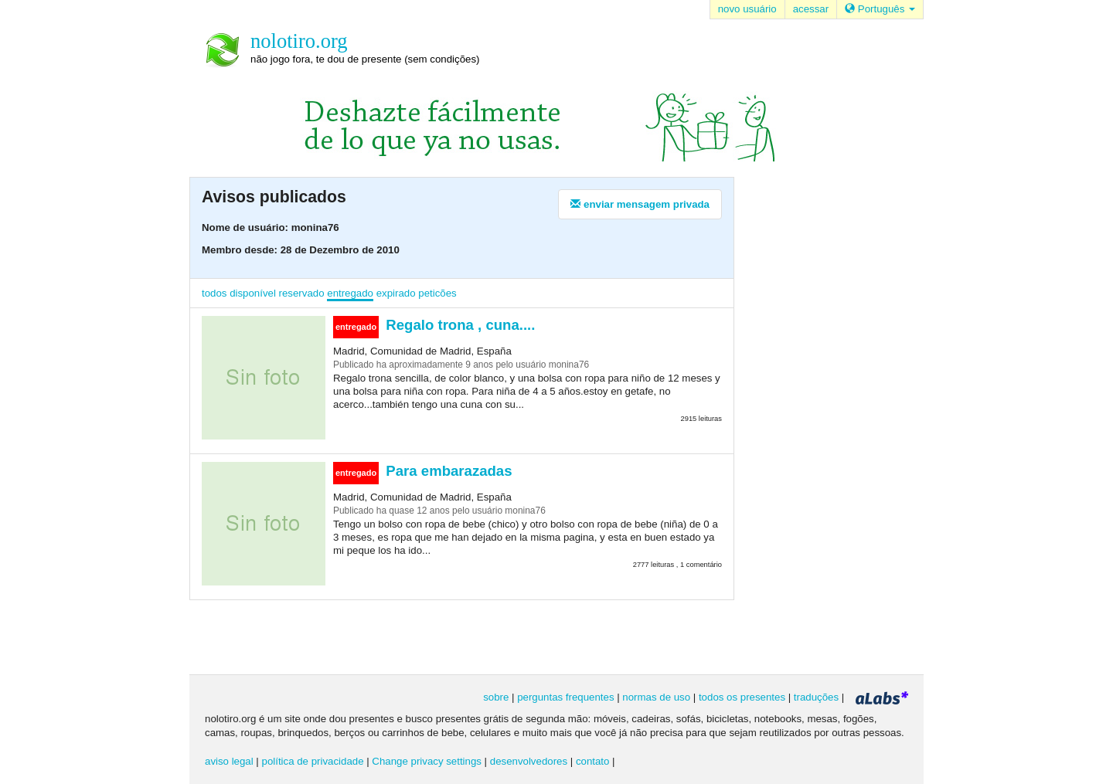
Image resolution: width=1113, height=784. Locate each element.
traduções (816, 697)
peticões (437, 293)
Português (880, 9)
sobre (496, 697)
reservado (302, 293)
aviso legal (229, 761)
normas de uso (656, 697)
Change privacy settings (427, 761)
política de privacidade (313, 761)
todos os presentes (742, 697)
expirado (396, 293)
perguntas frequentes (565, 697)
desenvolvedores (528, 761)
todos (214, 293)
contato (593, 761)
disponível (253, 293)
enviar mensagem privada (640, 204)
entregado (350, 293)
